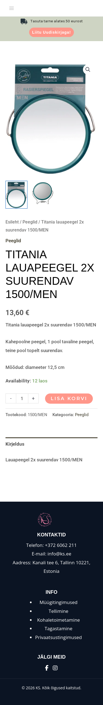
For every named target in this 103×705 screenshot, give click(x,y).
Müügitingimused (58, 602)
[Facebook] (47, 668)
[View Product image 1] (16, 195)
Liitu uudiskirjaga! (51, 32)
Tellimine (58, 611)
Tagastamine (58, 628)
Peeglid (30, 222)
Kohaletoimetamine (58, 620)
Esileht (12, 222)
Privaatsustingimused (58, 637)
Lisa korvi (69, 398)
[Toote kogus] (22, 398)
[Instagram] (55, 668)
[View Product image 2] (43, 192)
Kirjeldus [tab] (14, 444)
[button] (88, 70)
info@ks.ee (59, 553)
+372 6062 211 (61, 545)
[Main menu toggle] (11, 8)
